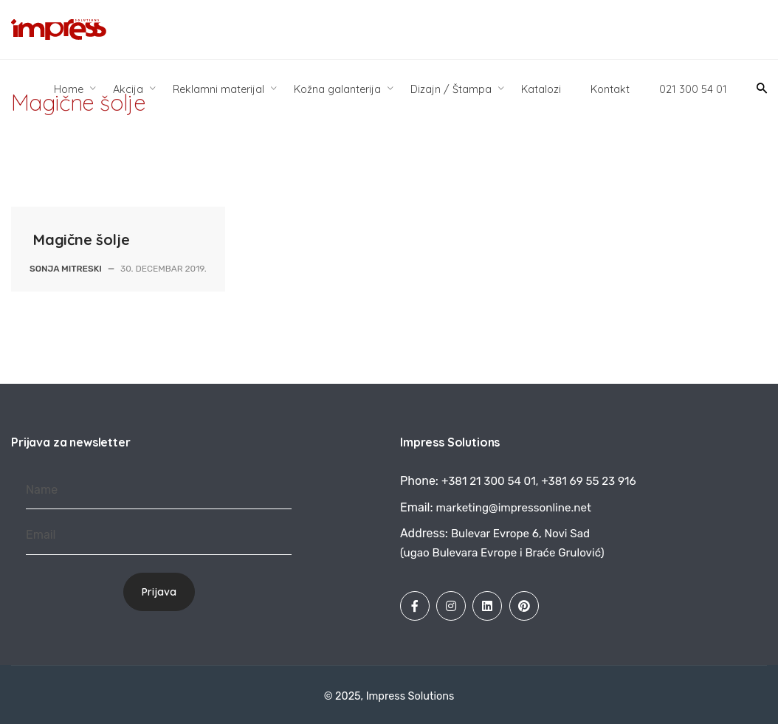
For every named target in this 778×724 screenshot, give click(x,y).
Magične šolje (81, 239)
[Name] (159, 490)
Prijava (159, 592)
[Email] (159, 535)
